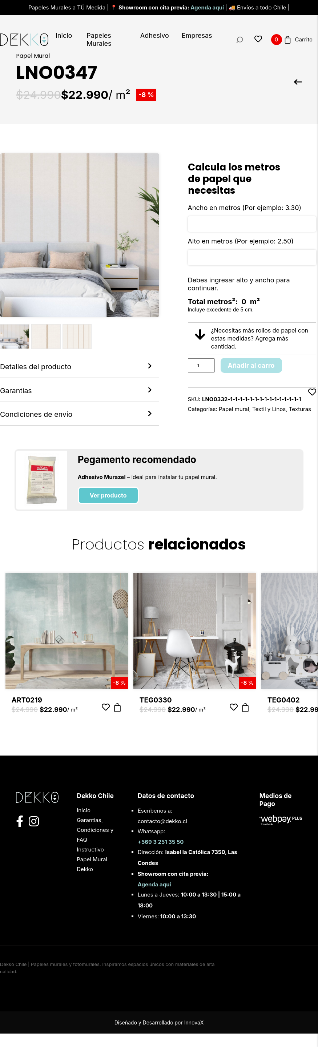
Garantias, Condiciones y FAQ (95, 843)
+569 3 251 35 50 (161, 855)
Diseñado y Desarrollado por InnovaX (159, 1036)
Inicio (64, 35)
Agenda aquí (207, 7)
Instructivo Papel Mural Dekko (92, 872)
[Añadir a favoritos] (312, 401)
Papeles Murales (98, 39)
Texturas (300, 409)
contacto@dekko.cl (162, 834)
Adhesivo (154, 35)
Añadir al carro (251, 365)
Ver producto (108, 509)
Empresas (197, 35)
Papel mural (234, 409)
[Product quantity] (201, 365)
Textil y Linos (269, 409)
